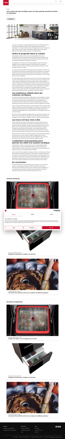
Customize (32, 227)
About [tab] (51, 214)
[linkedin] (60, 426)
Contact (36, 432)
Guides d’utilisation (25, 428)
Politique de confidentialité (24, 436)
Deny (14, 227)
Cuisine (19, 252)
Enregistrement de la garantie (9, 430)
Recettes (14, 291)
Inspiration (10, 19)
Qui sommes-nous (39, 430)
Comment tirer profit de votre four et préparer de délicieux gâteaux (28, 292)
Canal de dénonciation (47, 436)
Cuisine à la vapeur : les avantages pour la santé (22, 338)
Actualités (37, 428)
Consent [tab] (13, 214)
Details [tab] (32, 214)
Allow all (51, 227)
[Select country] (58, 1)
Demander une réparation (8, 428)
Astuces (10, 252)
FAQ (22, 432)
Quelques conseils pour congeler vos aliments (22, 254)
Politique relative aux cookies (36, 436)
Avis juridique (15, 436)
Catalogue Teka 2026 (25, 430)
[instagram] (56, 426)
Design (8, 9)
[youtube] (58, 426)
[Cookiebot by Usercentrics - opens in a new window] (54, 211)
